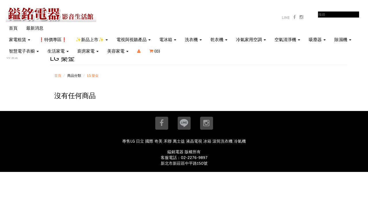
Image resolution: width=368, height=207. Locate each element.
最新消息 (34, 28)
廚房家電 (88, 51)
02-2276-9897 (194, 157)
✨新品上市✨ (92, 39)
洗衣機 (193, 39)
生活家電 (58, 51)
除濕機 (342, 39)
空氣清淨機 (287, 39)
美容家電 (118, 51)
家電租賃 (19, 39)
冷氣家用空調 (251, 39)
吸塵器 (317, 39)
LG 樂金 (93, 75)
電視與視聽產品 (133, 39)
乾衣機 (218, 39)
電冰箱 (167, 39)
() (158, 51)
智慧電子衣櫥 (24, 51)
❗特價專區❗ (53, 39)
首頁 (13, 28)
